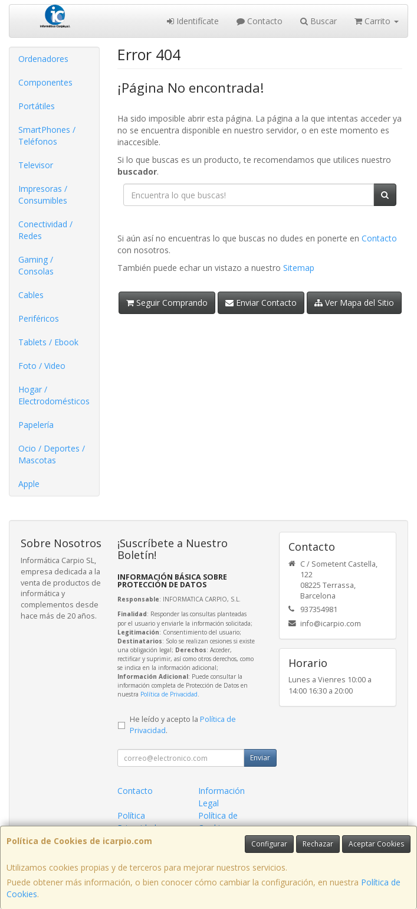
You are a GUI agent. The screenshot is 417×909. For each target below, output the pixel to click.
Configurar (269, 844)
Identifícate (193, 21)
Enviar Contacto (261, 302)
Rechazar (318, 844)
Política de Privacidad (169, 694)
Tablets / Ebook (48, 342)
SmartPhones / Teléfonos (46, 135)
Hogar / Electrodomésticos (54, 395)
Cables (31, 294)
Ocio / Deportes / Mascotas (51, 454)
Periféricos (38, 318)
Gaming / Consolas (36, 265)
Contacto (260, 21)
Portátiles (36, 106)
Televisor (35, 165)
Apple (29, 483)
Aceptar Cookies (376, 844)
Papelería (36, 424)
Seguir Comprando (167, 302)
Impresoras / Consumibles (42, 194)
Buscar (318, 21)
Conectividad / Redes (45, 229)
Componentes (45, 82)
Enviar (260, 758)
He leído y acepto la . (183, 724)
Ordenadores (43, 58)
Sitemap (298, 267)
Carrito (376, 21)
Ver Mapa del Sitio (354, 302)
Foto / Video (41, 365)
